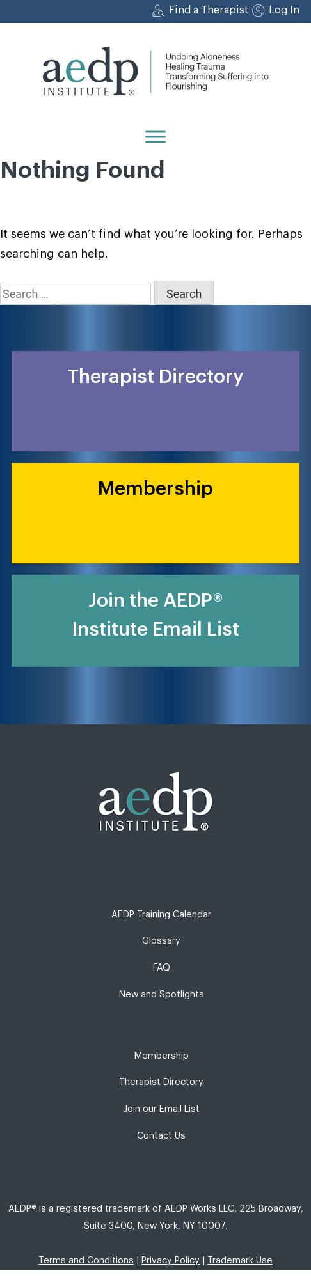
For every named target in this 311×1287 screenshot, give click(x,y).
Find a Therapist (209, 10)
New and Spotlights (161, 994)
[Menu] (155, 136)
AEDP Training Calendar (161, 914)
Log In (284, 10)
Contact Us (161, 1136)
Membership (161, 1056)
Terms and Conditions (86, 1260)
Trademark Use (240, 1260)
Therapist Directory (161, 1082)
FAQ (161, 967)
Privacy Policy (170, 1260)
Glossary (161, 941)
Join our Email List (162, 1109)
